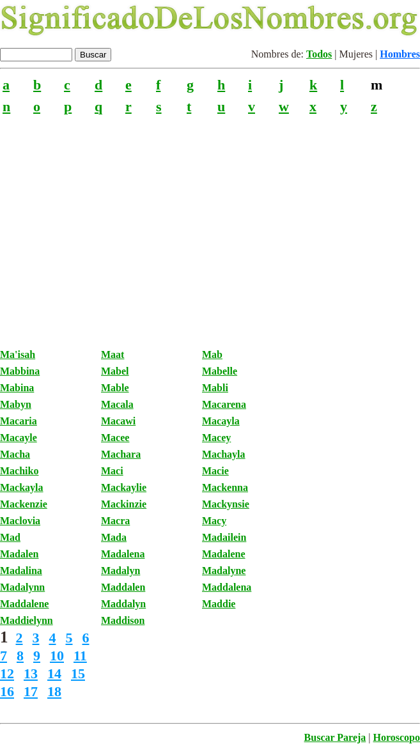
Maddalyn (123, 603)
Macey (216, 437)
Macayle (18, 437)
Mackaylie (123, 487)
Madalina (21, 570)
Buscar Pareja (335, 737)
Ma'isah (17, 354)
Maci (112, 470)
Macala (117, 404)
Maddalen (123, 587)
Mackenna (225, 487)
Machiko (19, 470)
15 (78, 673)
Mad (10, 537)
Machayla (223, 454)
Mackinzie (123, 504)
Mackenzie (23, 504)
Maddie (218, 603)
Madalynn (22, 587)
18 (54, 691)
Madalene (223, 553)
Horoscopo (396, 737)
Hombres (400, 54)
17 (31, 691)
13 (31, 673)
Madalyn (120, 570)
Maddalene (24, 603)
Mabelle (219, 371)
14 (54, 673)
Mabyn (15, 404)
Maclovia (20, 520)
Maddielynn (26, 620)
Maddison (122, 620)
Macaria (18, 421)
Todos (319, 54)
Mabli (215, 387)
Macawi (118, 421)
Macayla (221, 421)
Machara (121, 454)
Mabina (17, 387)
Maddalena (226, 587)
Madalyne (223, 570)
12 (7, 673)
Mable (115, 387)
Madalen (19, 553)
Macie (215, 470)
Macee (115, 437)
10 (57, 656)
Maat (112, 354)
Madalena (122, 553)
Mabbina (20, 371)
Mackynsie (225, 504)
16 (7, 691)
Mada (114, 537)
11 (80, 656)
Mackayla (21, 487)
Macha (15, 454)
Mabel (115, 371)
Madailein (224, 537)
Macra (115, 520)
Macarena (224, 404)
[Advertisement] (210, 223)
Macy (214, 520)
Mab (212, 354)
